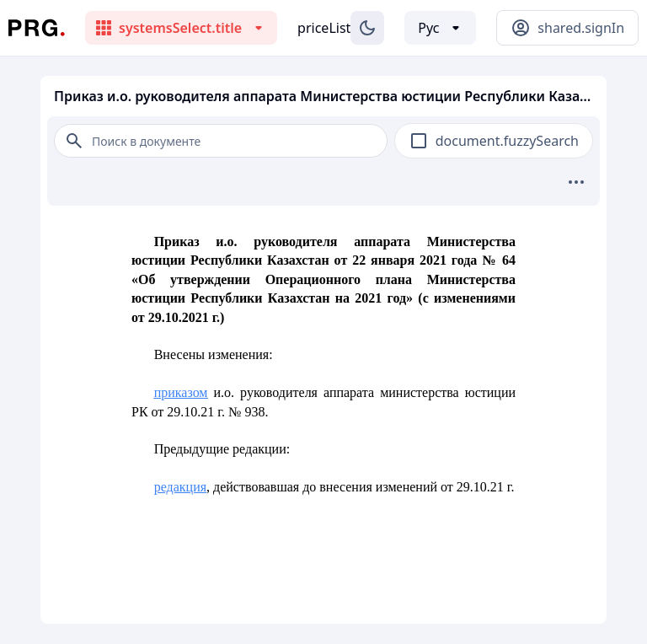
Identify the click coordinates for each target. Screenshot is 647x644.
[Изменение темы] (367, 28)
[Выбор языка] (440, 28)
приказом (181, 392)
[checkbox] (418, 140)
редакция (180, 487)
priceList (323, 28)
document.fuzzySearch (507, 140)
